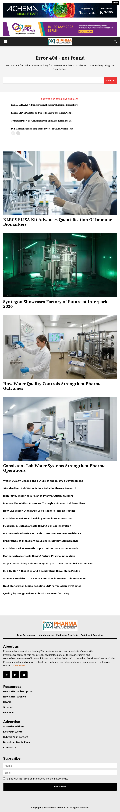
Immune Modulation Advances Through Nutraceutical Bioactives (44, 503)
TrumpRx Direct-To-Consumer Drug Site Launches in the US (41, 120)
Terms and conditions (34, 778)
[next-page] (18, 133)
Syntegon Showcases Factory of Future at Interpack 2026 (55, 304)
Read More (19, 665)
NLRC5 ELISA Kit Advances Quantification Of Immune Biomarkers (44, 104)
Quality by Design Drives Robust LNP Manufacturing (36, 593)
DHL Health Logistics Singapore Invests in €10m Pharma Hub (42, 128)
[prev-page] (13, 133)
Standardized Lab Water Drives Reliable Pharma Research (40, 488)
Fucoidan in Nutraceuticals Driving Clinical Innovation (37, 525)
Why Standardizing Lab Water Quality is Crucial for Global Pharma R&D (48, 563)
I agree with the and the (35, 778)
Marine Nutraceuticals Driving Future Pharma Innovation (39, 555)
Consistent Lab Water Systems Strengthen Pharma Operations (54, 468)
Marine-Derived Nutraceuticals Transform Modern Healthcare (42, 533)
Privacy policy (61, 778)
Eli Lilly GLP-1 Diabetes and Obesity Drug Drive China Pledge (41, 112)
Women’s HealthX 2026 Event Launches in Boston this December (44, 578)
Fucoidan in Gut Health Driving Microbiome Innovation (37, 518)
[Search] (110, 80)
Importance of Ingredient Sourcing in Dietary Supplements (40, 540)
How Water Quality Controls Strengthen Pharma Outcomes (52, 386)
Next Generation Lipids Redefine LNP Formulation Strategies (42, 585)
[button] (5, 41)
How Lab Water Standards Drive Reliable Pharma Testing (39, 510)
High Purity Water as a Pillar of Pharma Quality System (38, 495)
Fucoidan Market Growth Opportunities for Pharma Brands (40, 548)
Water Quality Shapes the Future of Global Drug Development (43, 480)
